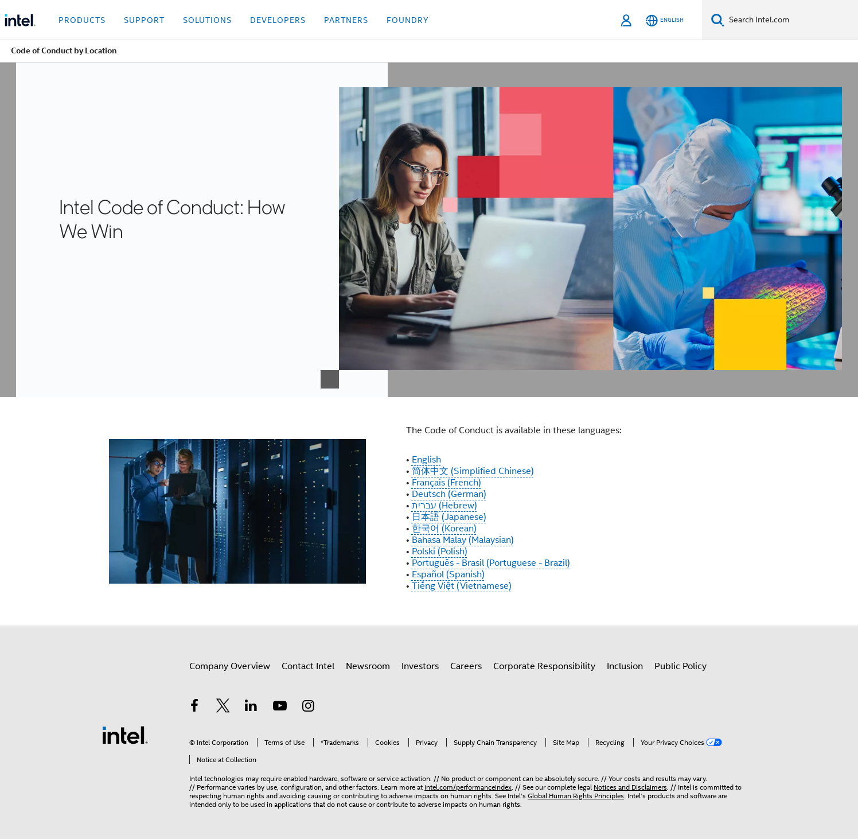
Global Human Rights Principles (576, 795)
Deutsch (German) (449, 494)
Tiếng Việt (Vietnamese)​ (462, 586)
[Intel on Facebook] (194, 707)
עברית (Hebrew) (444, 505)
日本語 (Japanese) (449, 517)
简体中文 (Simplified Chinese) (473, 471)
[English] (665, 20)
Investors (420, 666)
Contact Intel (308, 666)
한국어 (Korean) (444, 528)
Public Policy (680, 666)
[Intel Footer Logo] (125, 734)
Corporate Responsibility (544, 666)
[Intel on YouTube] (280, 707)
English (426, 459)
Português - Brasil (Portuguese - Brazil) (491, 563)
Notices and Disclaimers (630, 787)
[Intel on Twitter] (223, 707)
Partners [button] (346, 20)
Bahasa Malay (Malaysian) (463, 540)
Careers (466, 666)
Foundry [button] (408, 20)
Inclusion (625, 666)
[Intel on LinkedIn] (251, 707)
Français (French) (446, 482)
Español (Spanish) (448, 574)
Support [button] (144, 20)
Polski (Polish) (439, 551)
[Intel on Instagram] (308, 707)
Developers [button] (278, 20)
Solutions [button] (207, 20)
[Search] (717, 20)
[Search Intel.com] (791, 20)
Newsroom (368, 666)
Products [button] (82, 20)
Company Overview (229, 666)
